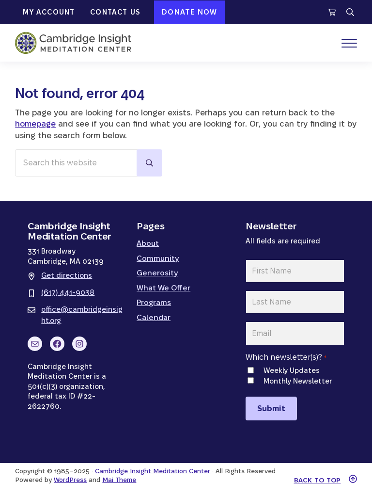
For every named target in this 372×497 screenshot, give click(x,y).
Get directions (66, 275)
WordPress (70, 479)
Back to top (317, 480)
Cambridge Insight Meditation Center (152, 471)
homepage (35, 123)
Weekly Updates (292, 370)
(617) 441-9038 (67, 292)
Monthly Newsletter (298, 381)
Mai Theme (119, 479)
